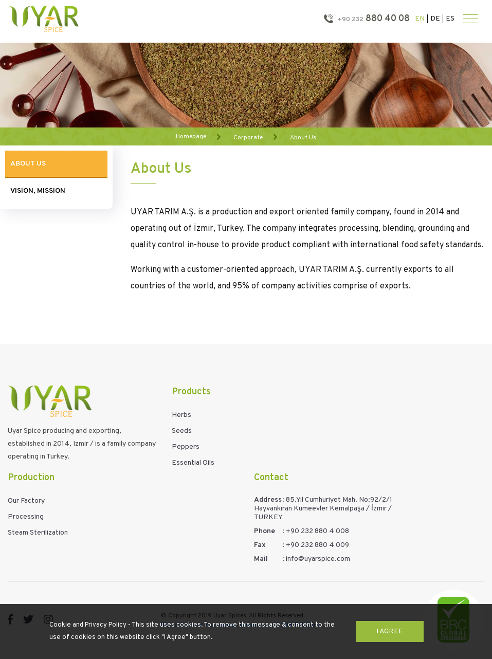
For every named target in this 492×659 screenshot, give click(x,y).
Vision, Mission (37, 191)
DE (435, 18)
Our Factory (26, 501)
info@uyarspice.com (318, 559)
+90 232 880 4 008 (317, 531)
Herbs (181, 415)
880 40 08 (373, 19)
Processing (26, 516)
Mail (261, 559)
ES (450, 18)
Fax (260, 545)
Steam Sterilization (38, 532)
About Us (303, 137)
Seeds (182, 431)
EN (420, 18)
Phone (264, 531)
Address (268, 500)
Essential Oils (193, 463)
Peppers (185, 447)
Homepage (191, 137)
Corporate (248, 137)
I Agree (389, 631)
